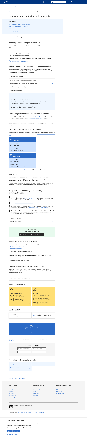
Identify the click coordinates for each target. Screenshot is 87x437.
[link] (6, 6)
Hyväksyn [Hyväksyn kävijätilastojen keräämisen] (10, 431)
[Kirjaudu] (81, 2)
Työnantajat (7, 11)
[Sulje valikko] (19, 17)
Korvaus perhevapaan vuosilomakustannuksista (9, 27)
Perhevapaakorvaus (8, 24)
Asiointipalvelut (8, 38)
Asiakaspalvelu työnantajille (11, 36)
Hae (65, 2)
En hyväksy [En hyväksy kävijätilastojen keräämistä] (16, 431)
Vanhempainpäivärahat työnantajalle (9, 17)
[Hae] (56, 2)
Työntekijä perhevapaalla (10, 13)
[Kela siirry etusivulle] (5, 2)
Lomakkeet (7, 41)
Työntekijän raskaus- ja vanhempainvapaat (9, 21)
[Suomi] (72, 2)
